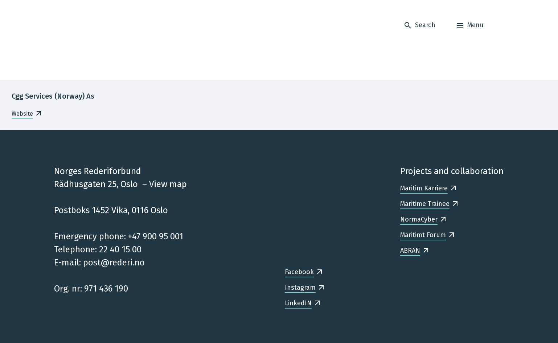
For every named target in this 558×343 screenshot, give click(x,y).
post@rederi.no (114, 262)
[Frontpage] (99, 40)
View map (168, 184)
